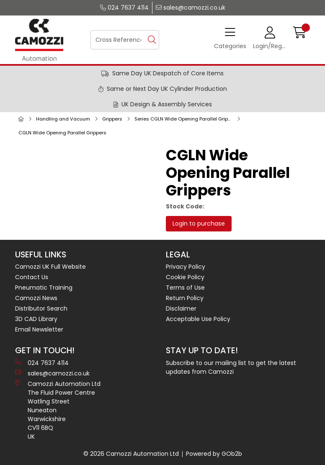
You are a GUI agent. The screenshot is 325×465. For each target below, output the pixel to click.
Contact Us (31, 277)
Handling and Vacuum (63, 119)
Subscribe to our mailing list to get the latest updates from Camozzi (231, 367)
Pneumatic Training (43, 287)
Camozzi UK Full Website (50, 266)
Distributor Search (41, 308)
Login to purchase (199, 223)
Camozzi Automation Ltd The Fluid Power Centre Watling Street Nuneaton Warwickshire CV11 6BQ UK (58, 410)
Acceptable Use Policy (198, 319)
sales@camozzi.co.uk (190, 7)
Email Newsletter (39, 329)
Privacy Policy (185, 266)
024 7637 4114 (124, 7)
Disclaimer (181, 308)
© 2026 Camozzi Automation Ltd (131, 454)
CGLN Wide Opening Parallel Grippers (62, 132)
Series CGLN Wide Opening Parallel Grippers (185, 119)
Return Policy (185, 298)
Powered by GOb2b (214, 454)
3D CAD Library (36, 319)
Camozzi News (36, 298)
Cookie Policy (185, 277)
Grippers (112, 119)
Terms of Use (185, 287)
